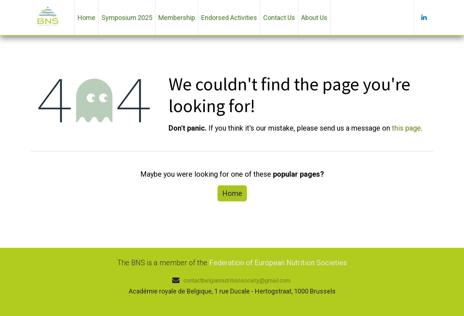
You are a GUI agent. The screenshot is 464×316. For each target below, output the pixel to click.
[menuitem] (86, 17)
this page (406, 128)
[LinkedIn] (423, 17)
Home (232, 193)
